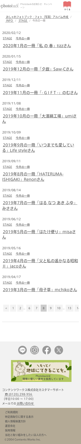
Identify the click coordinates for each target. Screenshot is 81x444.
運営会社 (10, 426)
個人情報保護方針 (15, 421)
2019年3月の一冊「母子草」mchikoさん (40, 290)
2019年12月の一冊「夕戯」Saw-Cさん (38, 69)
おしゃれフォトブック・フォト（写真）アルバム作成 (37, 17)
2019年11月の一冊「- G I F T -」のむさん (40, 93)
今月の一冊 (23, 38)
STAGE (23, 20)
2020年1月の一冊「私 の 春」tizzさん (37, 46)
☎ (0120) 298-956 (18, 394)
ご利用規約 (11, 412)
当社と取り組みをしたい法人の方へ (25, 435)
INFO (9, 20)
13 (69, 308)
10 (58, 308)
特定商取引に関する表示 (19, 416)
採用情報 (10, 430)
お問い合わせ (25, 403)
